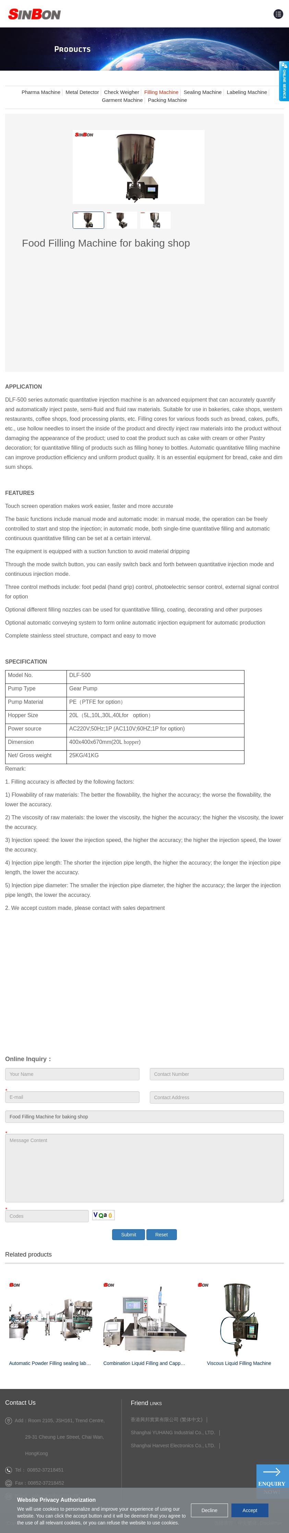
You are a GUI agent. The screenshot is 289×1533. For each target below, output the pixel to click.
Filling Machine (161, 92)
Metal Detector (82, 92)
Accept (250, 1510)
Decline (210, 1510)
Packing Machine (167, 100)
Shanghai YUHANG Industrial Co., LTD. (167, 1432)
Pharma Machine (41, 92)
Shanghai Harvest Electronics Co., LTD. (167, 1445)
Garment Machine (122, 100)
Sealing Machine (203, 92)
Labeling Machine (247, 92)
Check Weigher (121, 92)
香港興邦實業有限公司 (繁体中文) (161, 1419)
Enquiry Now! (272, 1488)
